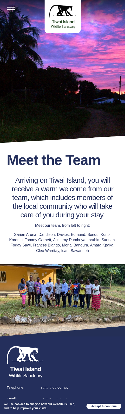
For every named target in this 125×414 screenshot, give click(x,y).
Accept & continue (104, 406)
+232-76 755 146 (54, 388)
